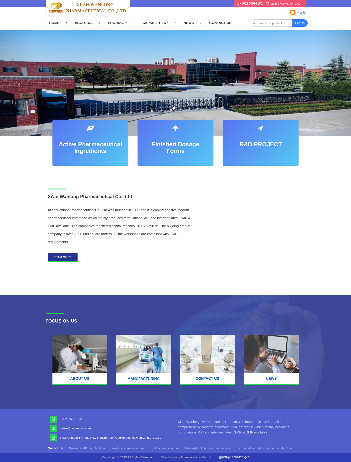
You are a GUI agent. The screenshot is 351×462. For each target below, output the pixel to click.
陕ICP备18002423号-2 (234, 457)
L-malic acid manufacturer (128, 448)
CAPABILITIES (155, 23)
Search (299, 23)
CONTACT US (220, 23)
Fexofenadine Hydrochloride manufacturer (264, 448)
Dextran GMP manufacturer (87, 448)
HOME (54, 23)
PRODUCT (117, 23)
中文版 (301, 12)
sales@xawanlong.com (286, 3)
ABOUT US (84, 23)
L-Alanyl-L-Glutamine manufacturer (208, 448)
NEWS (189, 23)
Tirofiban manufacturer (165, 448)
